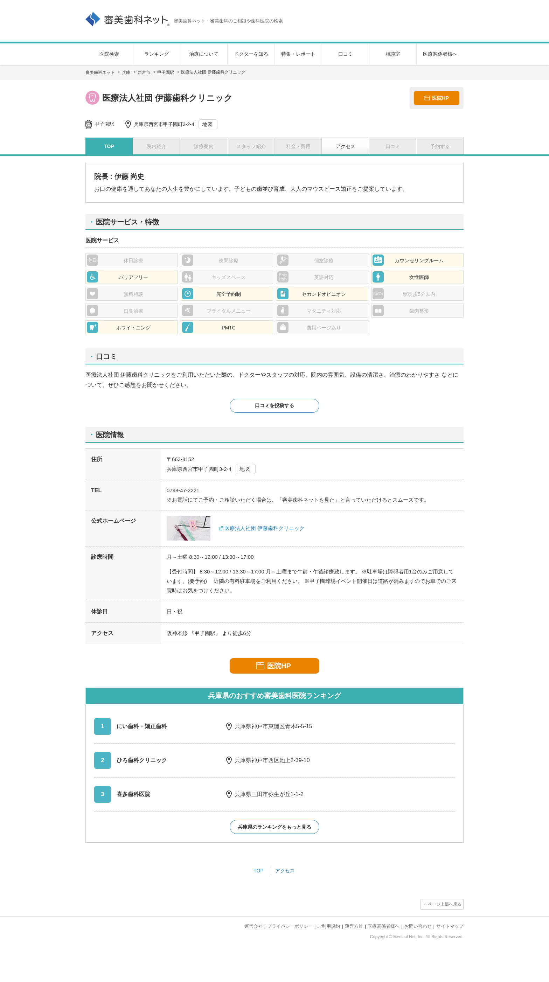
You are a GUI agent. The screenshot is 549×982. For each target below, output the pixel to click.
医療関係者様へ (440, 54)
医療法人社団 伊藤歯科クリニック (264, 528)
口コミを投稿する (274, 405)
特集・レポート (298, 54)
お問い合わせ (418, 926)
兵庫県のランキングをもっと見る (274, 827)
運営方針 (354, 926)
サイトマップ (450, 926)
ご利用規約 (328, 926)
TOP (258, 870)
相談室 (392, 54)
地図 (207, 124)
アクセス (285, 870)
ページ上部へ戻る (444, 904)
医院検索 (109, 54)
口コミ (345, 54)
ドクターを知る (251, 54)
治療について (203, 54)
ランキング (156, 54)
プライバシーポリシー (290, 926)
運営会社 (253, 926)
